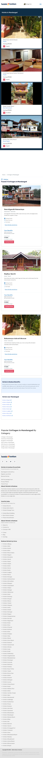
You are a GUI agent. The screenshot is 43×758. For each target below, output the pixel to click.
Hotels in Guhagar (7, 590)
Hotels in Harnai (6, 406)
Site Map (5, 537)
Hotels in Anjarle (7, 402)
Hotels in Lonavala (7, 662)
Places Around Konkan (8, 517)
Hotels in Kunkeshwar (8, 701)
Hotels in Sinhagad (7, 680)
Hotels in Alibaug (7, 544)
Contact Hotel (9, 242)
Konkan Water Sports (8, 508)
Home (3, 174)
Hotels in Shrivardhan (8, 581)
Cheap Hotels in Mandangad (8, 447)
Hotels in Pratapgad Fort (9, 728)
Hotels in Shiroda (7, 647)
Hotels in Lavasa (7, 682)
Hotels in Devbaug (7, 596)
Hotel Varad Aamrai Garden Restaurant (13, 73)
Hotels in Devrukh (7, 618)
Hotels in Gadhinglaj (8, 699)
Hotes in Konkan (18, 749)
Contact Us (6, 527)
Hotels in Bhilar (6, 719)
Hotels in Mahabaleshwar (9, 658)
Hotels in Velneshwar (8, 592)
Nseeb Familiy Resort (8, 106)
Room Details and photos (11, 225)
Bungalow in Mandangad (7, 440)
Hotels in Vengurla (7, 605)
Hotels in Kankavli (7, 642)
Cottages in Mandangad (13, 174)
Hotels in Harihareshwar (9, 579)
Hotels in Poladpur (7, 633)
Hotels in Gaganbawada (9, 655)
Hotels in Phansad (7, 627)
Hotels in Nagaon (7, 555)
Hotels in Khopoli (7, 745)
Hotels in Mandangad (8, 715)
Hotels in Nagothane (8, 620)
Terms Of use (4, 484)
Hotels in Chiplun (7, 587)
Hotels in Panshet (7, 677)
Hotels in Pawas (7, 704)
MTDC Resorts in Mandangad (8, 444)
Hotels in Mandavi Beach (9, 717)
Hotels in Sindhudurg (8, 653)
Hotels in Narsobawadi (8, 697)
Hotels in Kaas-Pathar (8, 669)
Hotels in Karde (6, 409)
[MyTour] (8, 4)
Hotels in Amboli (7, 609)
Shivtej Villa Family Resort (10, 139)
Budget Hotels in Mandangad (8, 446)
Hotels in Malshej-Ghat (8, 688)
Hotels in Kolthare (7, 415)
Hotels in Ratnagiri (7, 612)
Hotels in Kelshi (6, 404)
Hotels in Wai (6, 721)
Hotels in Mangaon (7, 583)
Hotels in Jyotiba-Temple (9, 693)
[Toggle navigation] (40, 4)
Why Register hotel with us (7, 472)
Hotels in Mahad (7, 638)
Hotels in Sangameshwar (9, 616)
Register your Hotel (6, 474)
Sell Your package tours (7, 479)
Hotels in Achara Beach (9, 741)
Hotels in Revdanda (8, 557)
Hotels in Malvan (7, 601)
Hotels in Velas (6, 636)
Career (4, 532)
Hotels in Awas (6, 732)
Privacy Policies (5, 481)
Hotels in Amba (7, 607)
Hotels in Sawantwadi (8, 644)
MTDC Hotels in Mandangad (7, 442)
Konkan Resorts (7, 506)
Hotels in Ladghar (7, 411)
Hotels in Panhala (7, 666)
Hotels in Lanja (6, 649)
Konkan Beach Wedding (8, 513)
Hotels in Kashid (7, 548)
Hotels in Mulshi (7, 675)
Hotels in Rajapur (7, 614)
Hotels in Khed (6, 631)
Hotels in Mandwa (7, 737)
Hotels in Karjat (7, 686)
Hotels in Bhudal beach (8, 739)
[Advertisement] (21, 161)
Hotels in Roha (6, 625)
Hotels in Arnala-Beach (8, 684)
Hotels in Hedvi (6, 594)
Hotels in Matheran (7, 664)
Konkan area (4, 490)
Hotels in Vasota (7, 726)
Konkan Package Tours (8, 510)
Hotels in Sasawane (8, 710)
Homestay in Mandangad (7, 438)
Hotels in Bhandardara (8, 712)
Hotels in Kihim (6, 550)
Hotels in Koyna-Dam (8, 673)
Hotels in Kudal (6, 651)
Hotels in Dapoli (6, 400)
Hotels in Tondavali (7, 730)
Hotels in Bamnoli (7, 723)
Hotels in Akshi (6, 546)
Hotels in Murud (6, 413)
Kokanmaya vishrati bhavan (10, 40)
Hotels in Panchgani (8, 660)
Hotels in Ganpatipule (8, 585)
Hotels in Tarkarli (7, 603)
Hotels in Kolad (6, 623)
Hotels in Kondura (7, 706)
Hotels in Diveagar (7, 576)
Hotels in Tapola (7, 671)
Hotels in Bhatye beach (9, 743)
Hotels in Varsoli (7, 559)
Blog (4, 534)
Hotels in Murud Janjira (8, 552)
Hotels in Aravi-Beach (8, 640)
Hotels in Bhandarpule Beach (10, 734)
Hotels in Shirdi (6, 690)
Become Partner (5, 476)
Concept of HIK (6, 529)
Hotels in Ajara (6, 695)
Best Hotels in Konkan (8, 515)
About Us (5, 525)
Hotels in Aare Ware (8, 708)
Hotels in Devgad (7, 598)
